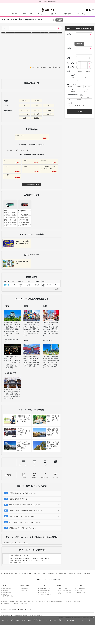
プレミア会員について (45, 590)
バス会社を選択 (79, 105)
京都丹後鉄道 (67, 14)
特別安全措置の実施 (8, 596)
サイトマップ (68, 601)
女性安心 (36, 114)
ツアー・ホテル (27, 14)
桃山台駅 (25, 560)
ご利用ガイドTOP (62, 588)
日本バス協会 (7, 543)
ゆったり (36, 110)
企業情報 (5, 601)
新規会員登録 (24, 588)
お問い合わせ (77, 601)
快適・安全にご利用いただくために (65, 593)
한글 (10, 609)
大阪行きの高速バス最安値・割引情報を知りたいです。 (26, 510)
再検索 (79, 111)
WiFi (24, 118)
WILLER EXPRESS (17, 615)
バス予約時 (79, 590)
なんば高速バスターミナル (17, 562)
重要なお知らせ (7, 588)
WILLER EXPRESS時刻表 (64, 590)
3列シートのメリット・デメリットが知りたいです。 (25, 522)
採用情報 (12, 601)
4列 (49, 105)
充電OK (36, 118)
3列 (37, 105)
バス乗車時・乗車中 (82, 592)
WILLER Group (6, 615)
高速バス (14, 14)
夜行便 (37, 100)
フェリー (40, 14)
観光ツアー (54, 14)
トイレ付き (48, 114)
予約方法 (8, 475)
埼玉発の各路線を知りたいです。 (19, 499)
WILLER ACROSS (37, 615)
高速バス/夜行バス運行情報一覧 (47, 1)
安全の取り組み (7, 592)
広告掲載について (7, 603)
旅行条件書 (19, 601)
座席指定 (49, 110)
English (4, 609)
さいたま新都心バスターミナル (19, 555)
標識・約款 (27, 601)
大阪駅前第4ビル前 (15, 560)
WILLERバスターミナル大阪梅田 (19, 558)
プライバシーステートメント (39, 601)
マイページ (24, 590)
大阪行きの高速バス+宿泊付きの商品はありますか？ (25, 505)
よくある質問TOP (81, 588)
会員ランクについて (45, 592)
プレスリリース (7, 590)
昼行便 (24, 100)
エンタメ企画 (81, 14)
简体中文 (22, 609)
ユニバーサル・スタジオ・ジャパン (41, 558)
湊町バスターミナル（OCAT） (38, 560)
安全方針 (5, 594)
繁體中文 (15, 609)
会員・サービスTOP (45, 588)
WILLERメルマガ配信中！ (46, 594)
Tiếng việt (29, 609)
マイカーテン (24, 114)
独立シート (24, 110)
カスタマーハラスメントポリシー (22, 603)
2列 (24, 105)
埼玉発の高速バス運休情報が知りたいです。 (23, 493)
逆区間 (59, 20)
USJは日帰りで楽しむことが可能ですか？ (22, 516)
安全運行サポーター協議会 (20, 543)
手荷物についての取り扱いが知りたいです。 (23, 528)
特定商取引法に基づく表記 (55, 601)
